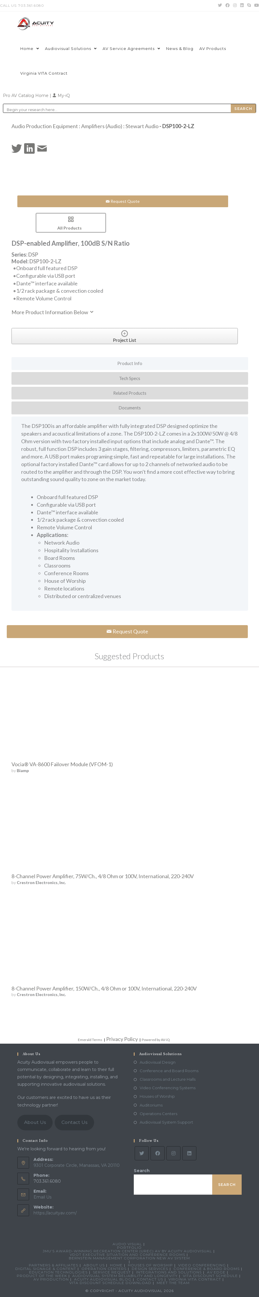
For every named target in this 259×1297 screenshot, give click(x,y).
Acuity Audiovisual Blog (102, 1279)
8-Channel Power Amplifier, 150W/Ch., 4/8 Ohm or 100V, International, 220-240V (104, 988)
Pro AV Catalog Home (26, 95)
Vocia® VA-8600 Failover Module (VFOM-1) (62, 764)
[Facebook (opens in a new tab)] (227, 6)
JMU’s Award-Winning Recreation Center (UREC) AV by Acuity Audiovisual (127, 1251)
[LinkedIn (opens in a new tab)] (241, 6)
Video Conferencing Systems (167, 1087)
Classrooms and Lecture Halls (167, 1079)
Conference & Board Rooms (206, 1268)
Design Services (150, 1268)
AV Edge (216, 1272)
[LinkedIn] (189, 1153)
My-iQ (61, 95)
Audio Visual (127, 1244)
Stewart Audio (142, 126)
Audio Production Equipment (44, 126)
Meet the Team (173, 1283)
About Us (35, 1122)
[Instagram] (173, 1153)
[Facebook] (158, 1153)
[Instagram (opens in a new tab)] (234, 6)
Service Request (112, 1272)
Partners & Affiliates (53, 1265)
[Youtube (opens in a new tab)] (256, 6)
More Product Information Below (52, 312)
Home (116, 1265)
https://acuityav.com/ (55, 1213)
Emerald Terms (90, 1039)
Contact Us (74, 1122)
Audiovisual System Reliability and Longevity (125, 1275)
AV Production (51, 1279)
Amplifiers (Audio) (101, 126)
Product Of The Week (42, 1275)
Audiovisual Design (158, 1062)
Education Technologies (58, 1272)
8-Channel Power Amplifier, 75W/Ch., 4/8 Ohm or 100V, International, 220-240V (102, 876)
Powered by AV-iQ (156, 1039)
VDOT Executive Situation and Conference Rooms (127, 1254)
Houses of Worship (157, 1096)
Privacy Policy (122, 1039)
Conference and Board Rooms (169, 1070)
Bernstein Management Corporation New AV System (129, 1258)
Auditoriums (151, 1105)
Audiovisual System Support (166, 1122)
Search (142, 1170)
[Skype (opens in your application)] (249, 6)
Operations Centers (158, 1113)
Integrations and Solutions (169, 1272)
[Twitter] (142, 1153)
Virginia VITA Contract (194, 1279)
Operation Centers (103, 1268)
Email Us (42, 1197)
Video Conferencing (202, 1265)
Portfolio (129, 1247)
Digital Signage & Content (45, 1268)
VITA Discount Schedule (210, 1275)
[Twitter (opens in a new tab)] (220, 6)
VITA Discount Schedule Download (110, 1283)
